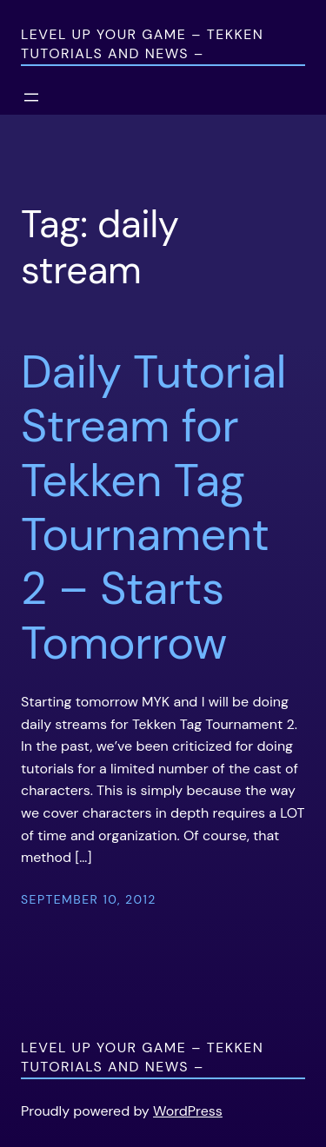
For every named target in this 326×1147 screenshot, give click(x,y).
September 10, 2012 (88, 899)
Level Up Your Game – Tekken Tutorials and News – (142, 44)
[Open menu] (31, 97)
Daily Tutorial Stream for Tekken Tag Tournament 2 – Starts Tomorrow (153, 507)
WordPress (188, 1111)
